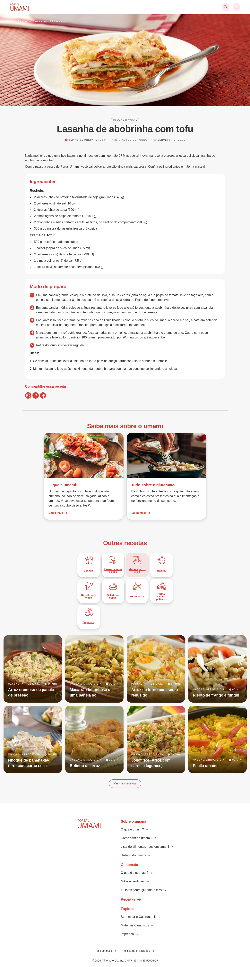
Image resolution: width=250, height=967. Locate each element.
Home (8, 21)
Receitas (22, 21)
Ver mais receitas (125, 783)
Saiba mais (58, 513)
